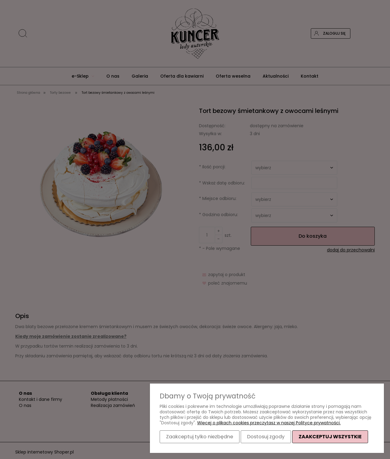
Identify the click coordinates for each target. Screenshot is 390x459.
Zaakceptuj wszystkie (330, 436)
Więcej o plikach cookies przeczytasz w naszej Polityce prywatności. (269, 423)
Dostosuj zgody (266, 436)
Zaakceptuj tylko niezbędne (199, 436)
